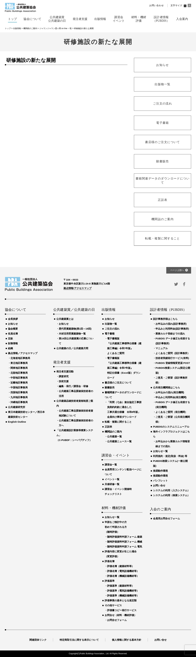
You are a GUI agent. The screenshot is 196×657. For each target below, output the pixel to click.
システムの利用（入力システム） (171, 490)
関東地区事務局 (19, 367)
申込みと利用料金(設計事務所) (172, 328)
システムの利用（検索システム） (171, 495)
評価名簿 (109, 561)
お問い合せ (159, 485)
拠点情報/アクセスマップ (77, 288)
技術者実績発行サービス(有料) (172, 358)
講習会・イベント (116, 455)
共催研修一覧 (112, 484)
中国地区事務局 (19, 387)
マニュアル (161, 348)
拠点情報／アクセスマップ (22, 353)
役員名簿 (13, 333)
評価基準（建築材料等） (120, 585)
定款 (10, 338)
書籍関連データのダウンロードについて (123, 395)
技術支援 (64, 381)
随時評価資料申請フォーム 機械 (124, 541)
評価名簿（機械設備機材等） (123, 576)
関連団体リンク (38, 640)
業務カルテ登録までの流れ (170, 333)
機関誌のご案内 (113, 431)
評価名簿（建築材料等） (120, 566)
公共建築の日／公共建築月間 (72, 348)
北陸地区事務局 (19, 372)
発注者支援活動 (65, 371)
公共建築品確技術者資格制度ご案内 (74, 403)
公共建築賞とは (65, 318)
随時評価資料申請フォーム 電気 (124, 546)
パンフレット (160, 480)
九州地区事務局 (19, 397)
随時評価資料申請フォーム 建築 (124, 536)
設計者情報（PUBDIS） (168, 310)
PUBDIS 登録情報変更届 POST (172, 363)
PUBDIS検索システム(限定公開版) (172, 370)
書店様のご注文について (118, 382)
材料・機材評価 (114, 508)
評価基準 (109, 580)
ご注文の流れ (112, 328)
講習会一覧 (111, 464)
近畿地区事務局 (19, 382)
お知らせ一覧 (112, 517)
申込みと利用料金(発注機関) (171, 397)
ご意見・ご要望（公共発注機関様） (172, 419)
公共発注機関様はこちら (166, 387)
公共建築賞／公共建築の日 (73, 310)
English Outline (17, 421)
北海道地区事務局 (20, 358)
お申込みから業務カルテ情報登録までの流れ (172, 444)
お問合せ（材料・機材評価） (121, 615)
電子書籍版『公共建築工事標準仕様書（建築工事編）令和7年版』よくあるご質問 (124, 346)
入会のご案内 (160, 509)
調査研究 (64, 376)
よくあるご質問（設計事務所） (172, 353)
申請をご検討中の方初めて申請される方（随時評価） (116, 527)
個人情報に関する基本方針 (126, 640)
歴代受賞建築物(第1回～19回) (75, 328)
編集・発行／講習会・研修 (73, 386)
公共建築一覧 (114, 436)
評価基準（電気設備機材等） (123, 590)
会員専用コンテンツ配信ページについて (123, 472)
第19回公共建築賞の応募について (76, 341)
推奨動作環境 (160, 470)
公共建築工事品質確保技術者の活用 (76, 393)
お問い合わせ (156, 5)
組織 (10, 348)
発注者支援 (62, 362)
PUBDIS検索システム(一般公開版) (170, 463)
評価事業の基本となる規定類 (121, 600)
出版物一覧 (111, 323)
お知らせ (13, 323)
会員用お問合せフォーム (166, 518)
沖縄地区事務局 (19, 402)
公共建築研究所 (16, 407)
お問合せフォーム (117, 620)
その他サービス (113, 605)
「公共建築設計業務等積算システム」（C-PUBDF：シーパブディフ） (74, 435)
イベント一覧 (112, 479)
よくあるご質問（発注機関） (171, 412)
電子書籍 (109, 333)
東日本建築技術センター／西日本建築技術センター (26, 414)
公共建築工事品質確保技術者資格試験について (76, 413)
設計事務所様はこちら (165, 318)
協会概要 (13, 328)
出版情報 (108, 310)
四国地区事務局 (19, 392)
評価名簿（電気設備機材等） (123, 571)
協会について (15, 310)
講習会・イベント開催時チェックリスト (118, 491)
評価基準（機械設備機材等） (123, 595)
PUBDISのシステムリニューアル (171, 426)
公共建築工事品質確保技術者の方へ (76, 423)
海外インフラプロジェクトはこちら (171, 434)
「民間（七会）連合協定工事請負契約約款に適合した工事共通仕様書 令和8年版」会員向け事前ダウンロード (124, 409)
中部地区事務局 (19, 377)
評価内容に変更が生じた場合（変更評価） (121, 554)
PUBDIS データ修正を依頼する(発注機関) (172, 404)
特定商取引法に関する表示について (79, 640)
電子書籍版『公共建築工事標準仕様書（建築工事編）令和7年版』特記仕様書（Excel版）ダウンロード (124, 368)
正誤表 (108, 426)
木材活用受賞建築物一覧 (72, 333)
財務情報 (13, 343)
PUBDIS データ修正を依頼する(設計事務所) (172, 341)
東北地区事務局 (19, 363)
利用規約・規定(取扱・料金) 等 (170, 456)
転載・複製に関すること (118, 421)
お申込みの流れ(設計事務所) (171, 323)
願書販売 (109, 387)
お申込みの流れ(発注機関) (169, 392)
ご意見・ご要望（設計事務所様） (171, 380)
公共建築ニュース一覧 (119, 441)
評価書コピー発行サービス (122, 610)
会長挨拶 (13, 318)
